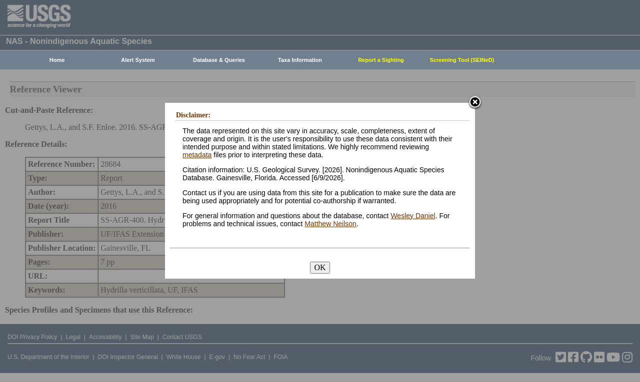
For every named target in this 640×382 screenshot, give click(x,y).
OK (320, 267)
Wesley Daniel (412, 216)
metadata (197, 155)
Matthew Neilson (330, 224)
